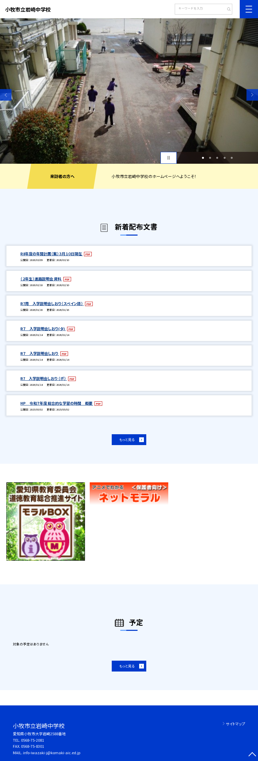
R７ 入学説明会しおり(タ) (43, 328)
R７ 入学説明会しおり (39, 353)
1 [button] (203, 158)
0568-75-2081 (32, 740)
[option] (129, 91)
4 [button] (224, 158)
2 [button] (210, 158)
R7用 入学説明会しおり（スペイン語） (52, 303)
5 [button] (232, 158)
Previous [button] (6, 95)
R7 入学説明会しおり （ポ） (43, 378)
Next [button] (252, 95)
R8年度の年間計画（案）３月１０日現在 (51, 253)
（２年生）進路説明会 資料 (41, 278)
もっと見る (126, 439)
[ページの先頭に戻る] (252, 755)
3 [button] (217, 158)
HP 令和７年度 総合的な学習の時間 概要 (56, 403)
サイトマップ (235, 723)
